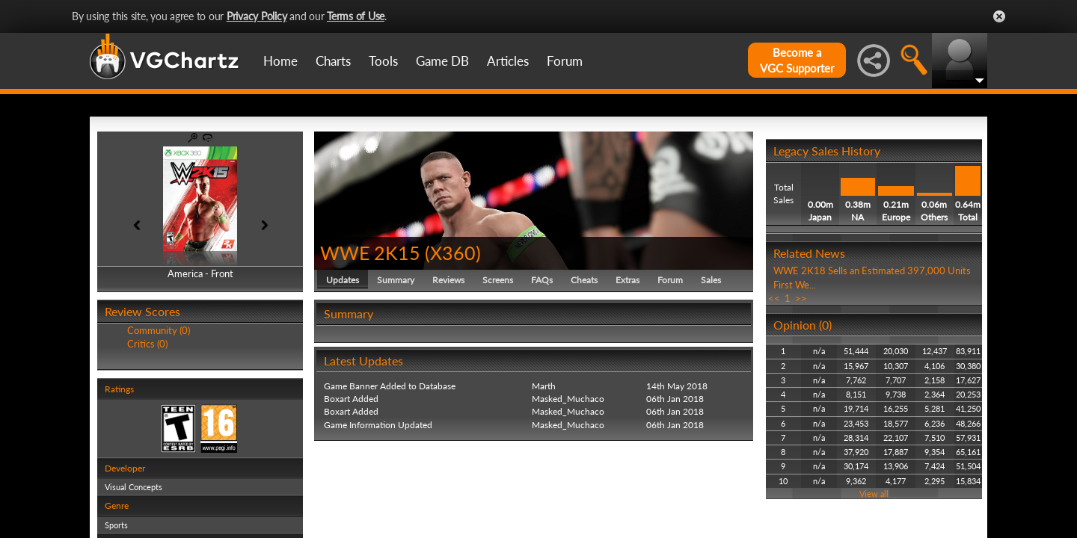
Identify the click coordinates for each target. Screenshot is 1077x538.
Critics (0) (147, 344)
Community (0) (158, 330)
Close (999, 16)
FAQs (542, 279)
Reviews (448, 279)
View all (874, 493)
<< (774, 298)
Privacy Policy (257, 16)
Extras (627, 279)
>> (801, 298)
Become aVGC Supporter (797, 60)
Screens (497, 279)
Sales (711, 279)
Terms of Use (355, 16)
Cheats (584, 279)
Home (280, 61)
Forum (565, 61)
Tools (383, 61)
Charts (333, 61)
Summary (395, 279)
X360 (453, 252)
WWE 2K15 (370, 252)
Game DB (442, 61)
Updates (342, 279)
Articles (508, 61)
